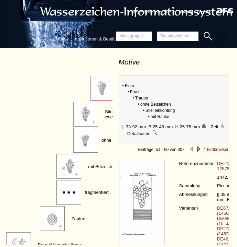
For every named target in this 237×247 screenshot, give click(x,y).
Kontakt (186, 12)
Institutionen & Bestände (98, 39)
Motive (62, 39)
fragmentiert (96, 192)
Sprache (204, 12)
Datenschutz (165, 12)
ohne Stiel (111, 140)
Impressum (142, 12)
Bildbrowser (218, 149)
